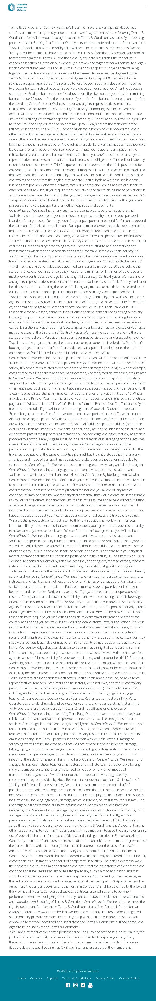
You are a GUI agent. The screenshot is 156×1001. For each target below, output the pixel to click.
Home (22, 978)
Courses (36, 978)
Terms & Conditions (76, 978)
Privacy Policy (105, 978)
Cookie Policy (129, 978)
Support (52, 978)
